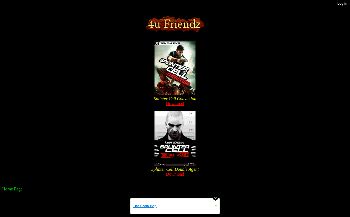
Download (175, 103)
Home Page (12, 189)
